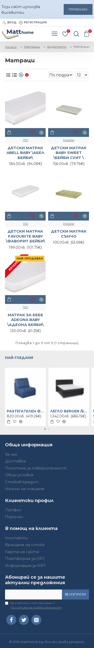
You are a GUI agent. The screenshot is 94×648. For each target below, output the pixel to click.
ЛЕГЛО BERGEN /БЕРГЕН (68, 411)
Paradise (68, 140)
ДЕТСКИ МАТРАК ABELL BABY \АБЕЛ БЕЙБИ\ (25, 152)
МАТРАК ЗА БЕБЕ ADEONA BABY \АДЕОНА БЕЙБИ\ (25, 319)
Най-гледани (19, 358)
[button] (45, 429)
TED (25, 140)
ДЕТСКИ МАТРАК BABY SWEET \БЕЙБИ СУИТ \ (68, 152)
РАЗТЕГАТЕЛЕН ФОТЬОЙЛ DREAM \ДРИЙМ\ (25, 411)
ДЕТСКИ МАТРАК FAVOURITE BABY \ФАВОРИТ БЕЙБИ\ (25, 236)
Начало (11, 47)
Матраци (32, 46)
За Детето (56, 46)
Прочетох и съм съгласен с (34, 605)
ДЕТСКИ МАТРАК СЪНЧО (68, 234)
